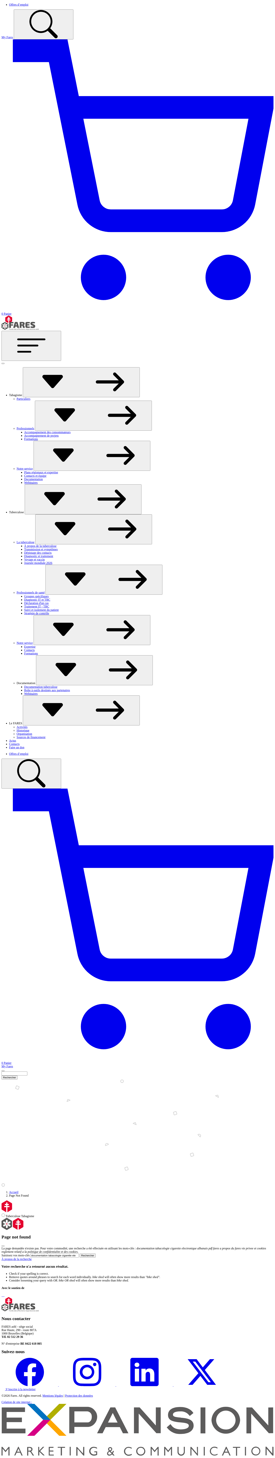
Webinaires (31, 482)
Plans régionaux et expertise (41, 472)
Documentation (33, 479)
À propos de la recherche (17, 1259)
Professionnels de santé (31, 592)
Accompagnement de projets (41, 435)
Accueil (13, 1192)
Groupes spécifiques (36, 596)
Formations (31, 439)
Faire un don (16, 747)
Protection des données (79, 1395)
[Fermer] (3, 363)
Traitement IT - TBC (36, 606)
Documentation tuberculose (40, 686)
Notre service (25, 468)
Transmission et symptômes (41, 549)
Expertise (29, 646)
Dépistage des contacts (38, 552)
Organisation (24, 733)
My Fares (7, 37)
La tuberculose (26, 542)
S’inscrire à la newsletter (19, 1389)
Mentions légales (52, 1395)
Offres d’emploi (18, 4)
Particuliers (23, 398)
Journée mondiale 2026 (38, 563)
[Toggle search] (43, 24)
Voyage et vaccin (34, 559)
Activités (22, 727)
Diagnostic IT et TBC (37, 599)
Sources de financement (31, 737)
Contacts (29, 650)
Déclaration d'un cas (36, 603)
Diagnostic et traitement (38, 556)
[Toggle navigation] (31, 346)
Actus (12, 740)
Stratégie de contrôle (36, 613)
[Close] (3, 1070)
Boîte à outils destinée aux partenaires (47, 690)
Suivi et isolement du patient (41, 609)
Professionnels (25, 428)
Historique (23, 730)
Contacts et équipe (35, 475)
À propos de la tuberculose (40, 546)
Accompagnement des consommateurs (47, 432)
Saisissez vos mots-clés (16, 1255)
